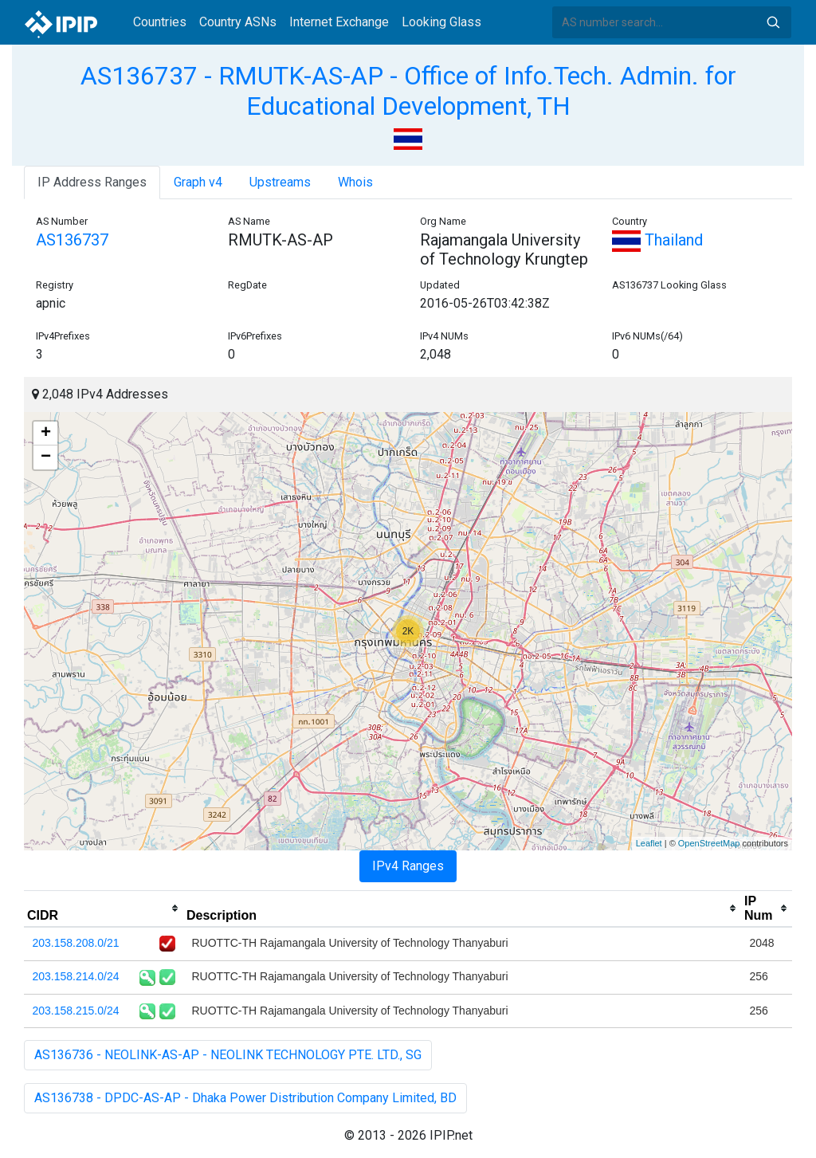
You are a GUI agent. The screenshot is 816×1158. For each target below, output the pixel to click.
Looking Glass (441, 21)
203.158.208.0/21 (76, 942)
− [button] (46, 457)
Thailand (657, 239)
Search (773, 22)
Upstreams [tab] (280, 182)
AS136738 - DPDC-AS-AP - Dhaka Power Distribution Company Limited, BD (245, 1097)
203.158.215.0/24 (76, 1010)
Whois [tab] (355, 182)
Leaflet (649, 843)
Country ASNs (238, 21)
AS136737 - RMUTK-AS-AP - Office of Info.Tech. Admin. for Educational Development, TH (408, 91)
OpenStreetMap (709, 843)
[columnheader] (103, 908)
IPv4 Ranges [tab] (408, 865)
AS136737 (72, 239)
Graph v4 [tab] (198, 182)
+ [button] (46, 434)
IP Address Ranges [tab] (92, 182)
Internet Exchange (339, 21)
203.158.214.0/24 (76, 976)
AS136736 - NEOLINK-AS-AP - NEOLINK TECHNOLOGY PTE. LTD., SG (228, 1054)
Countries (159, 21)
